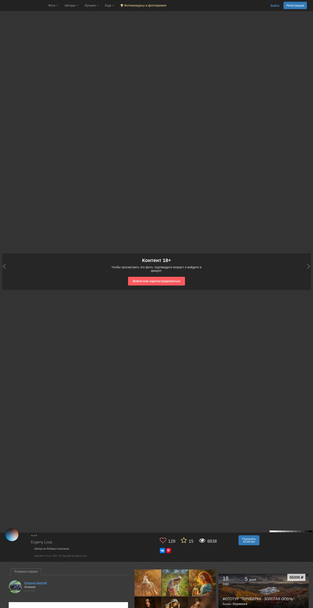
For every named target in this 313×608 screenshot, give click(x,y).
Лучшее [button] (91, 5)
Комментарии (26, 571)
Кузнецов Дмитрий (35, 582)
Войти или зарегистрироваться (156, 281)
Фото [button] (53, 5)
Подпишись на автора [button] (249, 540)
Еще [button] (109, 5)
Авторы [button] (71, 5)
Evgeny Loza (41, 542)
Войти (275, 5)
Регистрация (295, 5)
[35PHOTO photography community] (23, 5)
